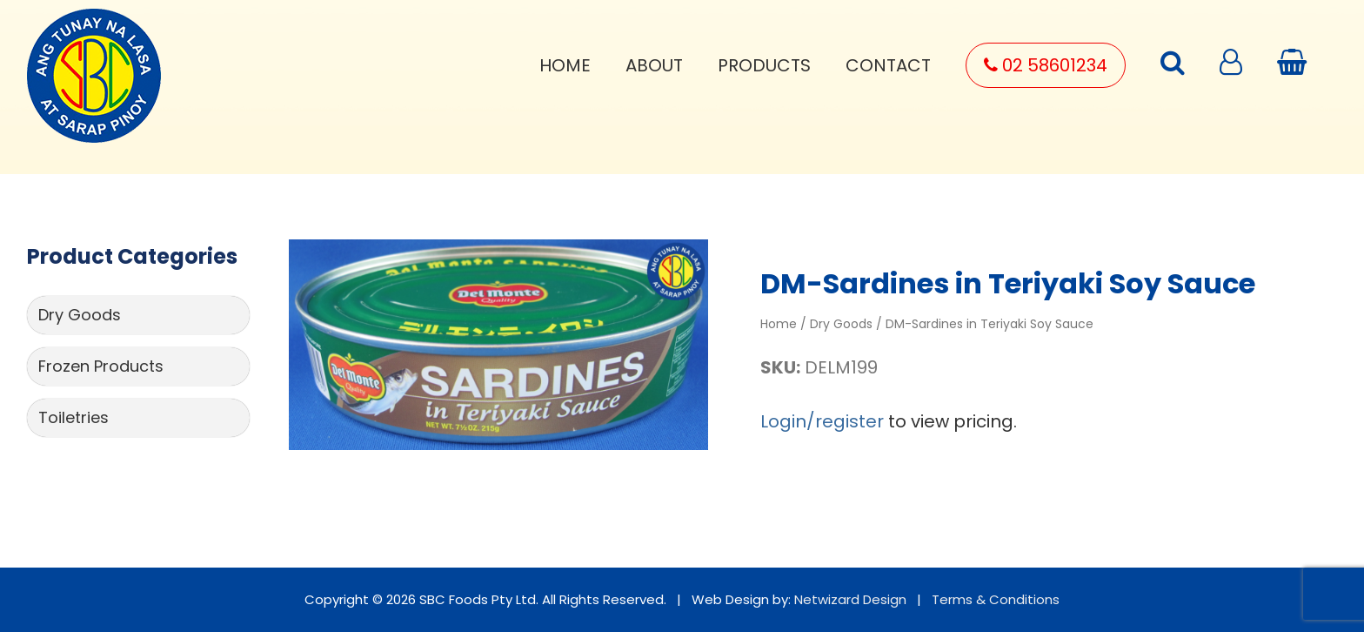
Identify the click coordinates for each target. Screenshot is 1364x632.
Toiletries (73, 417)
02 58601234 (1045, 65)
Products (764, 65)
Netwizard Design (850, 599)
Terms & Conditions (996, 599)
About (654, 65)
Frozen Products (101, 366)
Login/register (822, 421)
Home (565, 65)
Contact (888, 65)
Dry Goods (79, 315)
